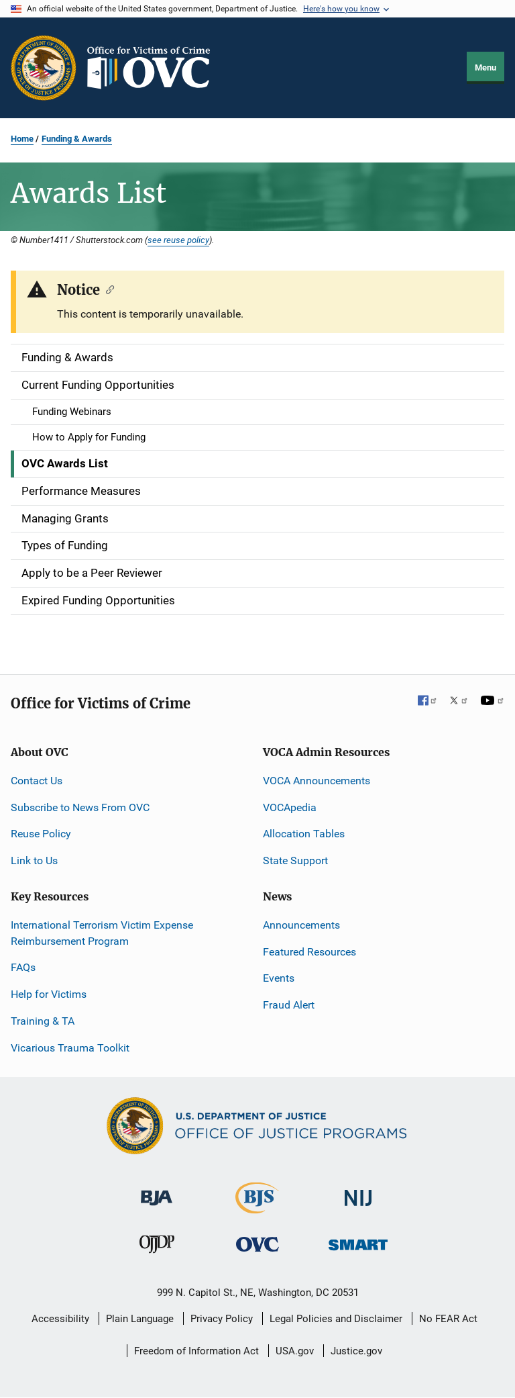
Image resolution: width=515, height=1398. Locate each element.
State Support (295, 860)
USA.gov (295, 1351)
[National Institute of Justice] (358, 1192)
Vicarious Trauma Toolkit (70, 1047)
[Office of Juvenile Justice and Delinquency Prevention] (156, 1247)
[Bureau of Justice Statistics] (257, 1207)
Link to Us (34, 860)
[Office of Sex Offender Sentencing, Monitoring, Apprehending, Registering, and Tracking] (358, 1241)
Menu (485, 67)
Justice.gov (356, 1351)
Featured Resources (309, 951)
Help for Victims (49, 994)
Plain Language (140, 1319)
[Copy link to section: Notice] (107, 288)
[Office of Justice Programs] (43, 68)
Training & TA (42, 1021)
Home (22, 139)
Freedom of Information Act (196, 1351)
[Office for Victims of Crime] (257, 1244)
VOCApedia (290, 807)
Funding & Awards (77, 139)
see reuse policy (178, 240)
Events (278, 978)
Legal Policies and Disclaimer (336, 1319)
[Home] (154, 67)
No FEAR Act (448, 1319)
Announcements (301, 925)
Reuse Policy (41, 833)
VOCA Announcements (316, 780)
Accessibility (60, 1319)
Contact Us (36, 780)
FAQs (23, 967)
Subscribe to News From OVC (80, 807)
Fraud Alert (288, 1004)
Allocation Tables (304, 833)
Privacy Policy (221, 1319)
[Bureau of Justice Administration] (156, 1191)
